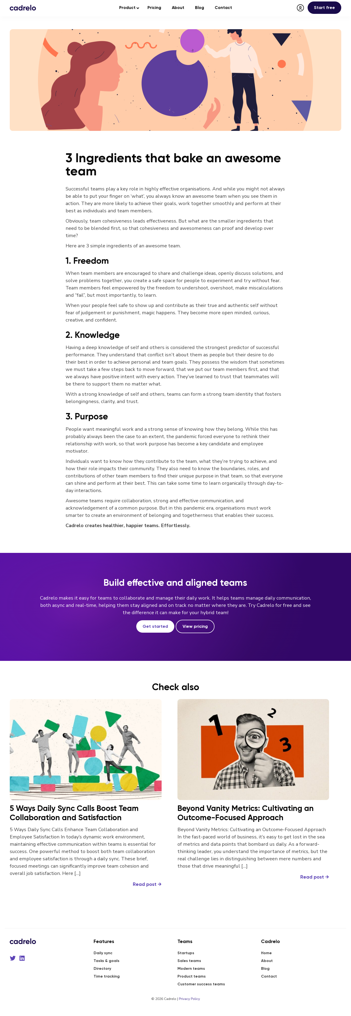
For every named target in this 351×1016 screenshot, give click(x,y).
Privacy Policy (189, 999)
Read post (147, 884)
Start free (324, 7)
